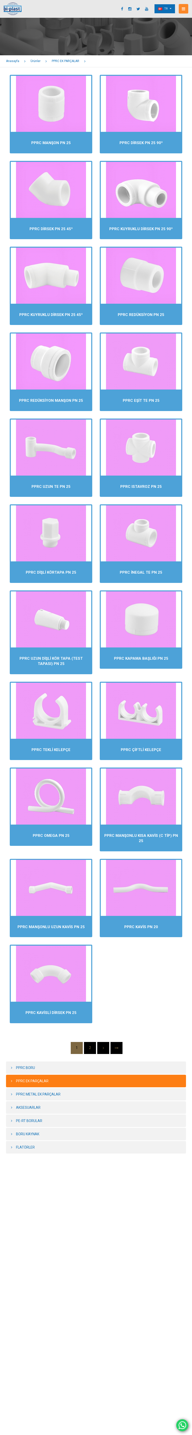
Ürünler (35, 61)
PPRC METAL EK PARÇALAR (38, 1094)
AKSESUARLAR (28, 1108)
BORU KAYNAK (27, 1134)
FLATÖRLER (25, 1147)
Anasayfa (12, 61)
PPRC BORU (25, 1068)
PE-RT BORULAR (29, 1121)
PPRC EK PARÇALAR (65, 61)
